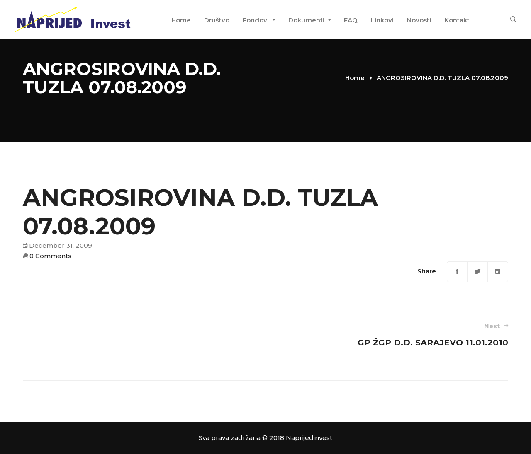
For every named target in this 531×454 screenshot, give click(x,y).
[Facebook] (457, 271)
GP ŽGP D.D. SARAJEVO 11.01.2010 (396, 334)
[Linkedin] (497, 271)
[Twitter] (477, 271)
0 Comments (50, 256)
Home (355, 78)
